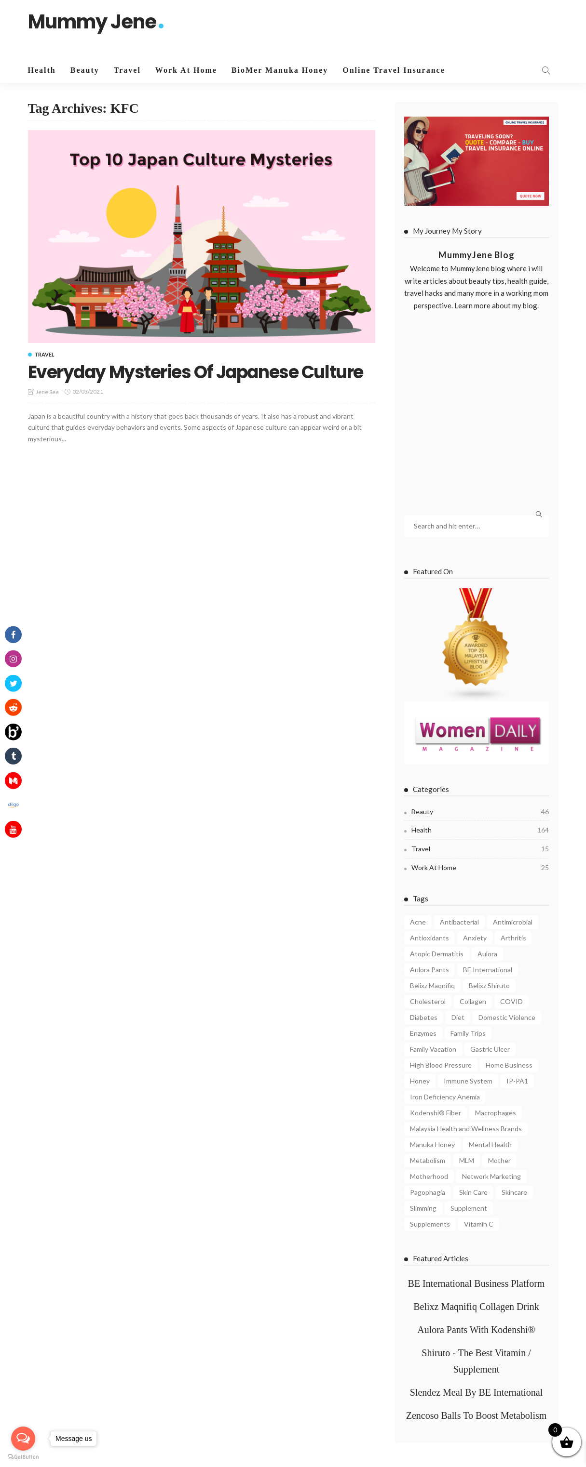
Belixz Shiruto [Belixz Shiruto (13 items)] (489, 985)
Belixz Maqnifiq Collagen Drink (476, 1306)
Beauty (84, 70)
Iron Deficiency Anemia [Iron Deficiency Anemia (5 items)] (445, 1097)
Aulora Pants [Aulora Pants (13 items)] (429, 969)
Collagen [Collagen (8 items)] (473, 1001)
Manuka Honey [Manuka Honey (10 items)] (432, 1144)
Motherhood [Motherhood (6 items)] (429, 1176)
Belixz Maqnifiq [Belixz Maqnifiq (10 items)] (432, 985)
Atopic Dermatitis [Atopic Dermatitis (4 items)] (436, 954)
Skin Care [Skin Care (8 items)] (473, 1192)
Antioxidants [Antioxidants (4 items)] (429, 938)
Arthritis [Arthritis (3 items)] (513, 938)
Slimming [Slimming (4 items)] (423, 1208)
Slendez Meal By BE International (476, 1392)
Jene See (47, 392)
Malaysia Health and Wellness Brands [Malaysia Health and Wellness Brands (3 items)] (466, 1128)
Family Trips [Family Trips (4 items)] (468, 1033)
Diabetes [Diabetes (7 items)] (423, 1017)
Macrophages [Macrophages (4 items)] (495, 1113)
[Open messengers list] (23, 1439)
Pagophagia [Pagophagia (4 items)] (427, 1192)
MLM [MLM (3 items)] (466, 1160)
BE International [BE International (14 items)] (487, 969)
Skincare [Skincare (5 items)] (514, 1192)
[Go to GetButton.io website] (23, 1457)
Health (42, 70)
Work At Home (186, 70)
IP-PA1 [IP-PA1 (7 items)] (517, 1081)
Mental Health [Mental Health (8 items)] (490, 1144)
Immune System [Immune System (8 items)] (468, 1081)
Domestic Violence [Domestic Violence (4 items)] (506, 1017)
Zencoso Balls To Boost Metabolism (476, 1415)
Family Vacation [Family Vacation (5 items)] (433, 1049)
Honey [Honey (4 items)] (420, 1081)
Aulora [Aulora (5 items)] (487, 954)
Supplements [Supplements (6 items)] (430, 1224)
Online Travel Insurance (393, 70)
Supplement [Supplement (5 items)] (468, 1208)
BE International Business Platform (476, 1283)
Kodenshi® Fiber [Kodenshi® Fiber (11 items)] (435, 1113)
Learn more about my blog (495, 305)
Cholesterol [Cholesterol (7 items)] (428, 1001)
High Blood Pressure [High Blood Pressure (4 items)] (441, 1065)
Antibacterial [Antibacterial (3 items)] (459, 922)
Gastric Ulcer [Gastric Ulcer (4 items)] (490, 1049)
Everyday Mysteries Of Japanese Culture (195, 372)
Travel (127, 70)
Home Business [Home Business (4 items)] (509, 1065)
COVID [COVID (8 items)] (511, 1001)
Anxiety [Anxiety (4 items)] (475, 938)
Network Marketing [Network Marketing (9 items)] (491, 1176)
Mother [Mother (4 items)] (499, 1160)
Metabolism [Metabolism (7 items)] (427, 1160)
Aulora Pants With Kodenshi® (476, 1329)
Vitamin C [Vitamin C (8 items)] (478, 1224)
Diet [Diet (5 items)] (457, 1017)
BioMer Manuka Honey (280, 70)
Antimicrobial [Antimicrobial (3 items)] (512, 922)
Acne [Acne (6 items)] (418, 922)
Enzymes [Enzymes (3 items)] (423, 1033)
